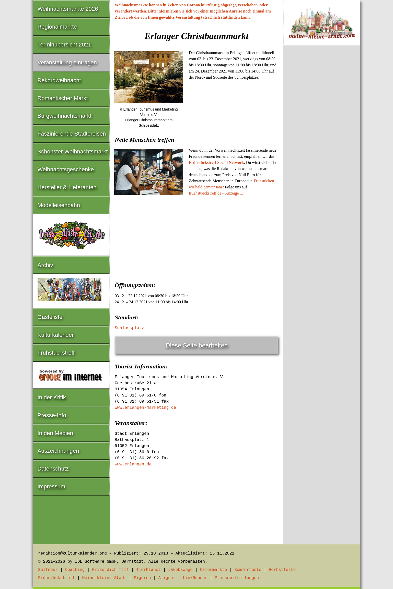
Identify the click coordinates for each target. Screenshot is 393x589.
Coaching (75, 570)
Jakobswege (180, 570)
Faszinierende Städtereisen (72, 133)
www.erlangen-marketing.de (145, 407)
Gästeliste (50, 317)
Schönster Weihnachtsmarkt (73, 151)
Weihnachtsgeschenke (66, 169)
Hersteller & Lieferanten (67, 187)
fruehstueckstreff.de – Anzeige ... (216, 193)
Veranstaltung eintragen (67, 62)
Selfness (48, 570)
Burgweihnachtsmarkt (65, 116)
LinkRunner (195, 578)
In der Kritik (52, 397)
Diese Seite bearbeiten (197, 345)
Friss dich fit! (110, 570)
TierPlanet (148, 570)
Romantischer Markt (63, 98)
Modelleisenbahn (59, 205)
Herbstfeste (282, 570)
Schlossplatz (129, 328)
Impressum (51, 486)
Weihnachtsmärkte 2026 (68, 9)
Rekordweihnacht (59, 80)
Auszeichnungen (58, 451)
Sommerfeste (247, 570)
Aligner (167, 578)
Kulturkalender (56, 335)
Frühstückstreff (56, 353)
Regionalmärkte (57, 26)
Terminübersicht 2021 (64, 44)
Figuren (142, 578)
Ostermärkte (213, 570)
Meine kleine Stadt (104, 578)
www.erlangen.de (133, 464)
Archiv (45, 265)
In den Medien (55, 433)
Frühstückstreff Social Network (216, 162)
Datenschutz (53, 468)
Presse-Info (52, 415)
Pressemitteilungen (237, 578)
